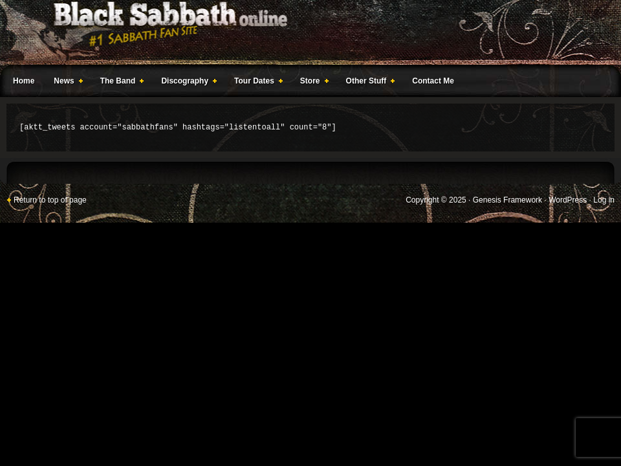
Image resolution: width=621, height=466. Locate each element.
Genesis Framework (507, 200)
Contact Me (433, 80)
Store (312, 82)
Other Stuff (368, 82)
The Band (120, 82)
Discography (186, 82)
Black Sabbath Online (304, 32)
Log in (604, 200)
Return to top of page (50, 200)
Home (23, 80)
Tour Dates (256, 82)
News (65, 82)
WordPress (568, 200)
